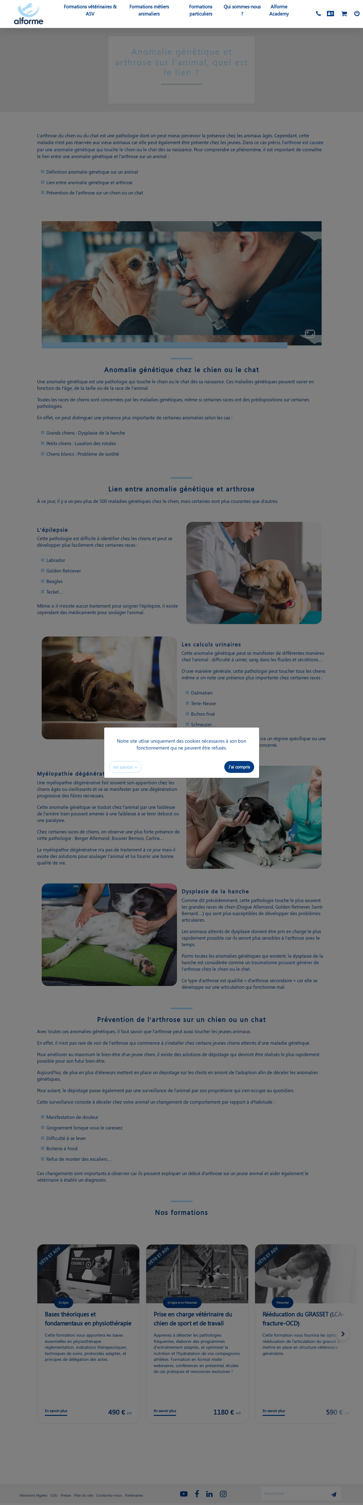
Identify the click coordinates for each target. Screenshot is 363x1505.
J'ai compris (239, 766)
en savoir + (125, 767)
